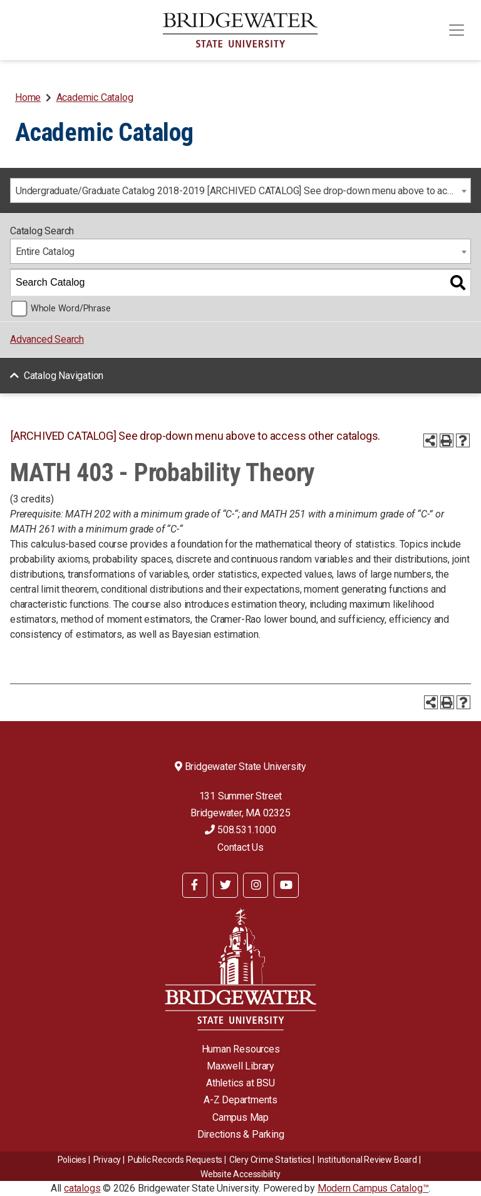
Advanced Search (47, 339)
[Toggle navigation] (456, 30)
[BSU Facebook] (194, 885)
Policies (72, 1160)
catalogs (82, 1188)
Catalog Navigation (63, 376)
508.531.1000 (240, 830)
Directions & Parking (240, 1134)
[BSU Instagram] (255, 885)
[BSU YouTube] (286, 885)
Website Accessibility (240, 1174)
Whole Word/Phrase (71, 308)
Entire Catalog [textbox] (45, 251)
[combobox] (240, 190)
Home (28, 97)
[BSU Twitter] (225, 885)
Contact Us (240, 847)
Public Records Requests (175, 1160)
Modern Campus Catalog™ (373, 1188)
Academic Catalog (94, 97)
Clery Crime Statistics (270, 1160)
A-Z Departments (240, 1100)
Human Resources (241, 1049)
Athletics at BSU (240, 1083)
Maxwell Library (240, 1066)
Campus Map (240, 1117)
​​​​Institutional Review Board (367, 1160)
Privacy (107, 1160)
